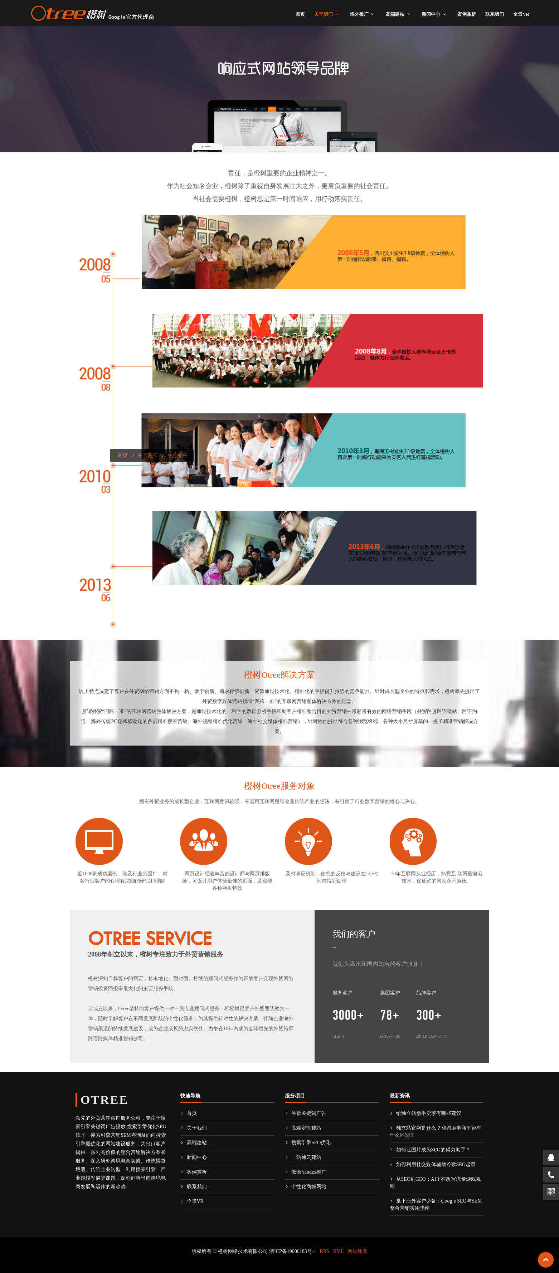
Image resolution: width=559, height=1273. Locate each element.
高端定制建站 (303, 1128)
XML (338, 1251)
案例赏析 (466, 14)
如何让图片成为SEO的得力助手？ (430, 1149)
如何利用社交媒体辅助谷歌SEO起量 (433, 1164)
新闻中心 (431, 14)
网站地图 (357, 1251)
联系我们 (494, 14)
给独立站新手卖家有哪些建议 (425, 1113)
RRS (324, 1251)
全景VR (521, 14)
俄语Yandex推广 (305, 1172)
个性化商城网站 (305, 1186)
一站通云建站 (303, 1157)
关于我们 (323, 14)
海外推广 (359, 14)
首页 (300, 14)
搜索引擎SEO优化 (308, 1142)
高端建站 (395, 14)
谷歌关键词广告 (305, 1113)
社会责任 (177, 455)
